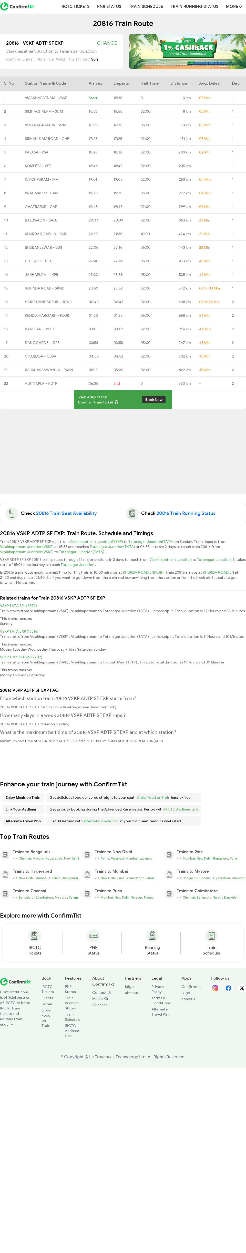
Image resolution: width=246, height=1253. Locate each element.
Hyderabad (53, 858)
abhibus (132, 993)
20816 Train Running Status (186, 513)
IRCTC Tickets (74, 6)
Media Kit (100, 999)
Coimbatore (44, 897)
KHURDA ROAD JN (219, 572)
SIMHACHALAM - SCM (44, 111)
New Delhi (71, 858)
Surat (150, 878)
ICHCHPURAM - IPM (41, 179)
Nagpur (149, 897)
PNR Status (109, 6)
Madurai (61, 897)
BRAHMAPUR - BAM (41, 193)
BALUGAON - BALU (41, 220)
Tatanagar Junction (214, 559)
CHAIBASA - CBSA (40, 356)
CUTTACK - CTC (39, 261)
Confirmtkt (191, 987)
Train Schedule (146, 6)
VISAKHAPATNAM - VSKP (46, 98)
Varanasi (117, 858)
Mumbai (132, 858)
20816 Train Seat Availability (66, 513)
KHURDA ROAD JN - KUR (45, 234)
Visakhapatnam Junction (170, 559)
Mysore (38, 858)
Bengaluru (220, 858)
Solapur (136, 897)
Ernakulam (231, 897)
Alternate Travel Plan (100, 821)
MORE (234, 6)
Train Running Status (194, 6)
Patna (105, 858)
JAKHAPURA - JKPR (41, 275)
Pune (233, 858)
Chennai (25, 858)
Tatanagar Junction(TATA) (151, 541)
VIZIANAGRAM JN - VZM (45, 125)
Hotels (47, 1004)
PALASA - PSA (36, 152)
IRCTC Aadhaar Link (181, 809)
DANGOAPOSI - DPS (42, 343)
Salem (73, 897)
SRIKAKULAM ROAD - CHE (47, 139)
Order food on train (153, 797)
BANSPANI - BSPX (40, 329)
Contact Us (101, 992)
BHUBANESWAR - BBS (43, 247)
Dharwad (238, 878)
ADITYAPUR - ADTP (41, 383)
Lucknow (145, 858)
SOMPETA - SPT (38, 166)
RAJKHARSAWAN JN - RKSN (49, 370)
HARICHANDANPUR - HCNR (48, 302)
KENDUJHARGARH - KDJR (47, 315)
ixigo (129, 987)
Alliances (99, 1005)
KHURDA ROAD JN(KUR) (143, 572)
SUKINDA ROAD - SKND (44, 288)
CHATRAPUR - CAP (41, 207)
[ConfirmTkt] (15, 981)
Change (107, 43)
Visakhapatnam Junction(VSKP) (96, 541)
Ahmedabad (135, 878)
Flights (47, 998)
